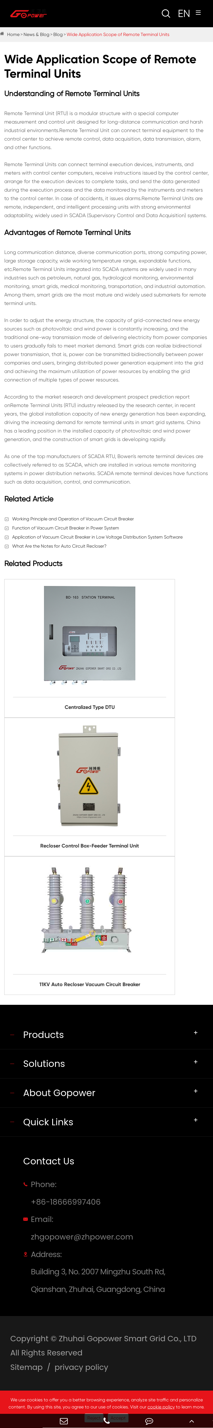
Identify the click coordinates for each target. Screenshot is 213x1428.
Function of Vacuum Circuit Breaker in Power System (65, 528)
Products (43, 1034)
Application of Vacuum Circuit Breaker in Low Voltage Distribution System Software (97, 537)
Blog (58, 34)
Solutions (44, 1063)
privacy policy (81, 1367)
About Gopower (59, 1092)
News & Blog (36, 34)
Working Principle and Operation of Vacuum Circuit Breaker (73, 519)
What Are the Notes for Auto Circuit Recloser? (59, 546)
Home (13, 34)
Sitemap (26, 1367)
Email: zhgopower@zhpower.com (82, 1228)
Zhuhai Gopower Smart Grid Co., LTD (128, 1338)
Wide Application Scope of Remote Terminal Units (118, 34)
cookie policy (161, 1407)
